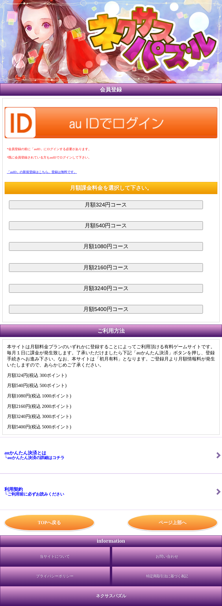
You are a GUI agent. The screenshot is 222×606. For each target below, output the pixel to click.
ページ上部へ (172, 522)
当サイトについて (55, 557)
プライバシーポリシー (55, 576)
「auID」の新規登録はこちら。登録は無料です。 (42, 172)
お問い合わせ (167, 557)
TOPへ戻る (49, 522)
